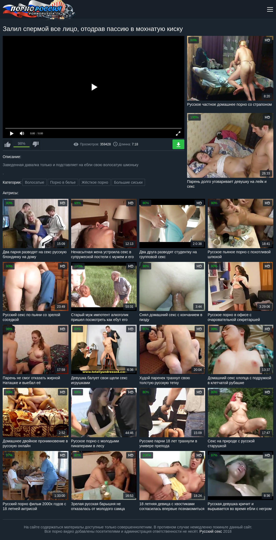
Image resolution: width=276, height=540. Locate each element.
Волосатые (34, 182)
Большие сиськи (128, 182)
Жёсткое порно (95, 182)
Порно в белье (63, 182)
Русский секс (210, 531)
